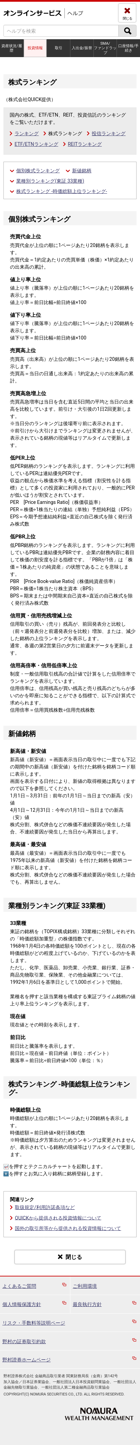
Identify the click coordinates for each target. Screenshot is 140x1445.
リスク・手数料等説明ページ (33, 1323)
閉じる (127, 18)
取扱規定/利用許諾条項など (45, 1207)
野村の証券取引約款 (24, 1341)
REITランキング (85, 144)
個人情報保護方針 (21, 1304)
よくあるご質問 (19, 1286)
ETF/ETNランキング (36, 144)
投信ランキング (109, 133)
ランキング (26, 133)
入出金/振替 (82, 48)
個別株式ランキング (38, 170)
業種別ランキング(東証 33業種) (50, 181)
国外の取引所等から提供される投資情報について (68, 1228)
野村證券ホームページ (26, 1359)
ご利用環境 (85, 1286)
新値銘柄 (81, 170)
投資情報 (35, 48)
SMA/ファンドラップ (105, 48)
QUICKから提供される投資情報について (58, 1217)
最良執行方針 (87, 1304)
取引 (58, 48)
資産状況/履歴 (11, 48)
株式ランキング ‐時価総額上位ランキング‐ (61, 191)
